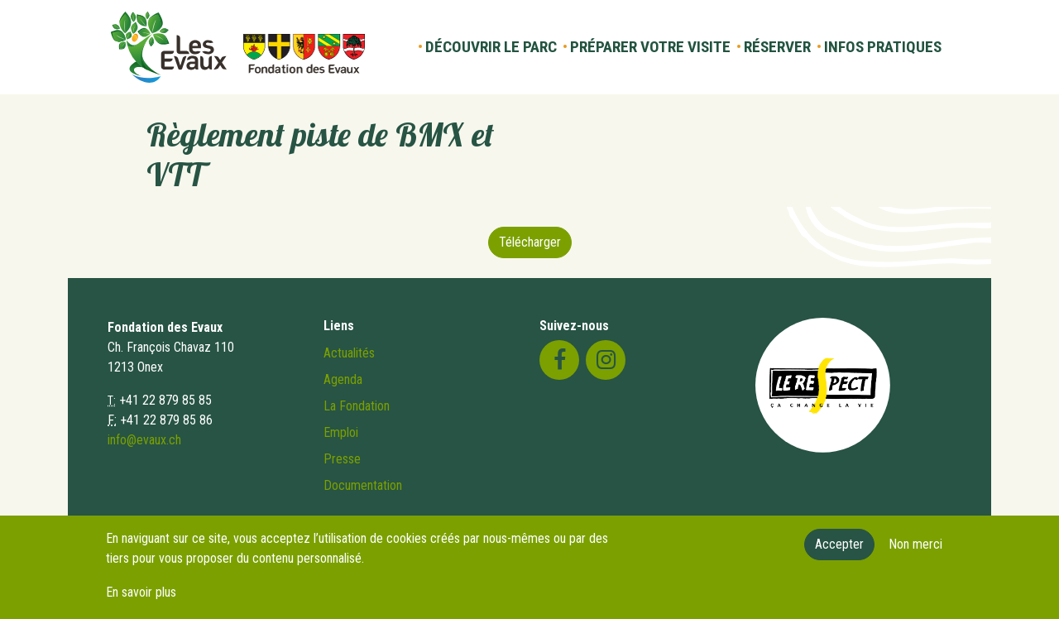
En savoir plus (141, 599)
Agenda (342, 379)
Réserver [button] (777, 46)
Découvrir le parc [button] (491, 46)
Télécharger (530, 242)
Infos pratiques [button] (883, 46)
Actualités (349, 353)
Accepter (839, 551)
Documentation (362, 485)
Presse (342, 459)
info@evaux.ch (144, 440)
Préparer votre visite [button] (650, 46)
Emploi (340, 432)
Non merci (915, 551)
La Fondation (356, 406)
